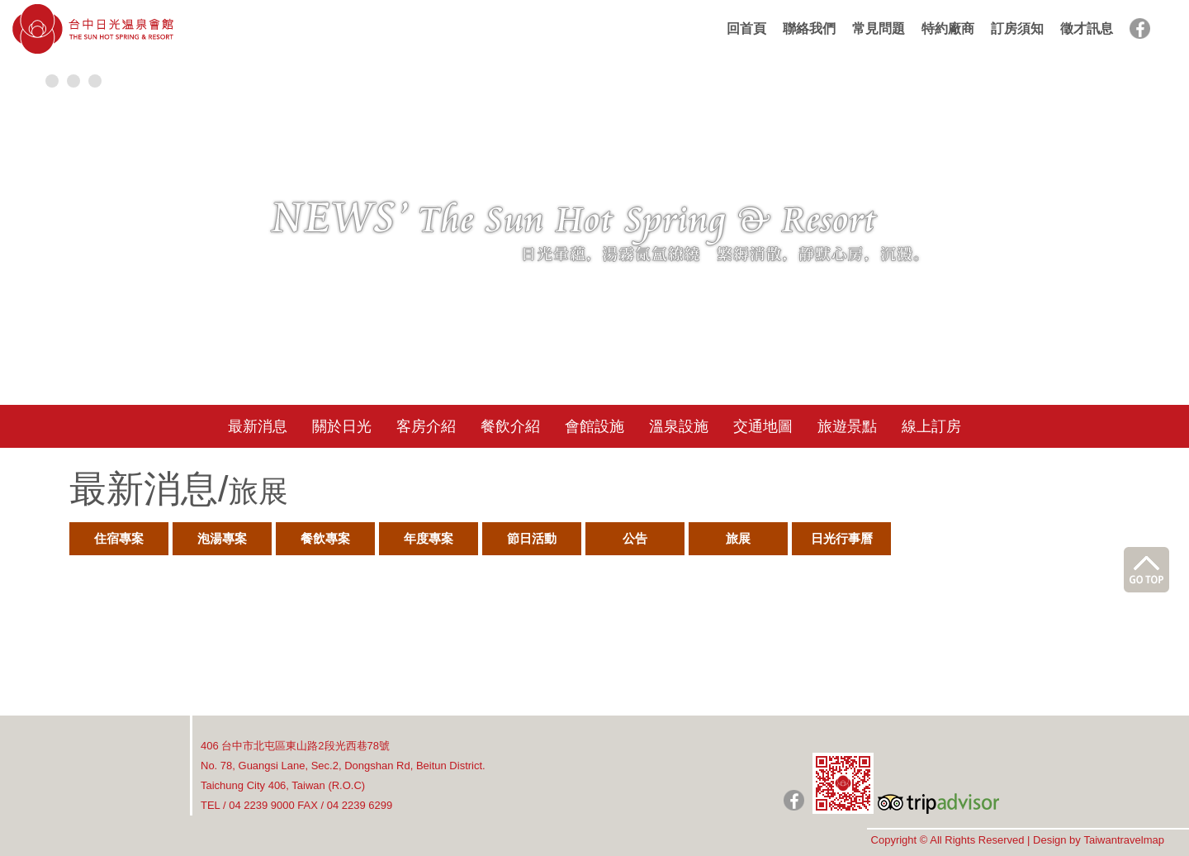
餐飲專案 (325, 538)
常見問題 (878, 28)
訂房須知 (1017, 28)
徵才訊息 (1086, 28)
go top (1146, 569)
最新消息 (257, 426)
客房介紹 (426, 426)
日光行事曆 (842, 538)
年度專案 (428, 538)
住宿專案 (119, 538)
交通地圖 (763, 426)
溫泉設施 (678, 426)
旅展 (738, 538)
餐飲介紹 (510, 426)
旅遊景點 (847, 426)
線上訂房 (931, 426)
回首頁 (746, 28)
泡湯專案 (222, 538)
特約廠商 (947, 28)
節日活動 (532, 538)
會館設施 (594, 426)
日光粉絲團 (794, 800)
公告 (635, 538)
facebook (1140, 28)
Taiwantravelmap (1123, 840)
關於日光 (342, 426)
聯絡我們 (809, 28)
